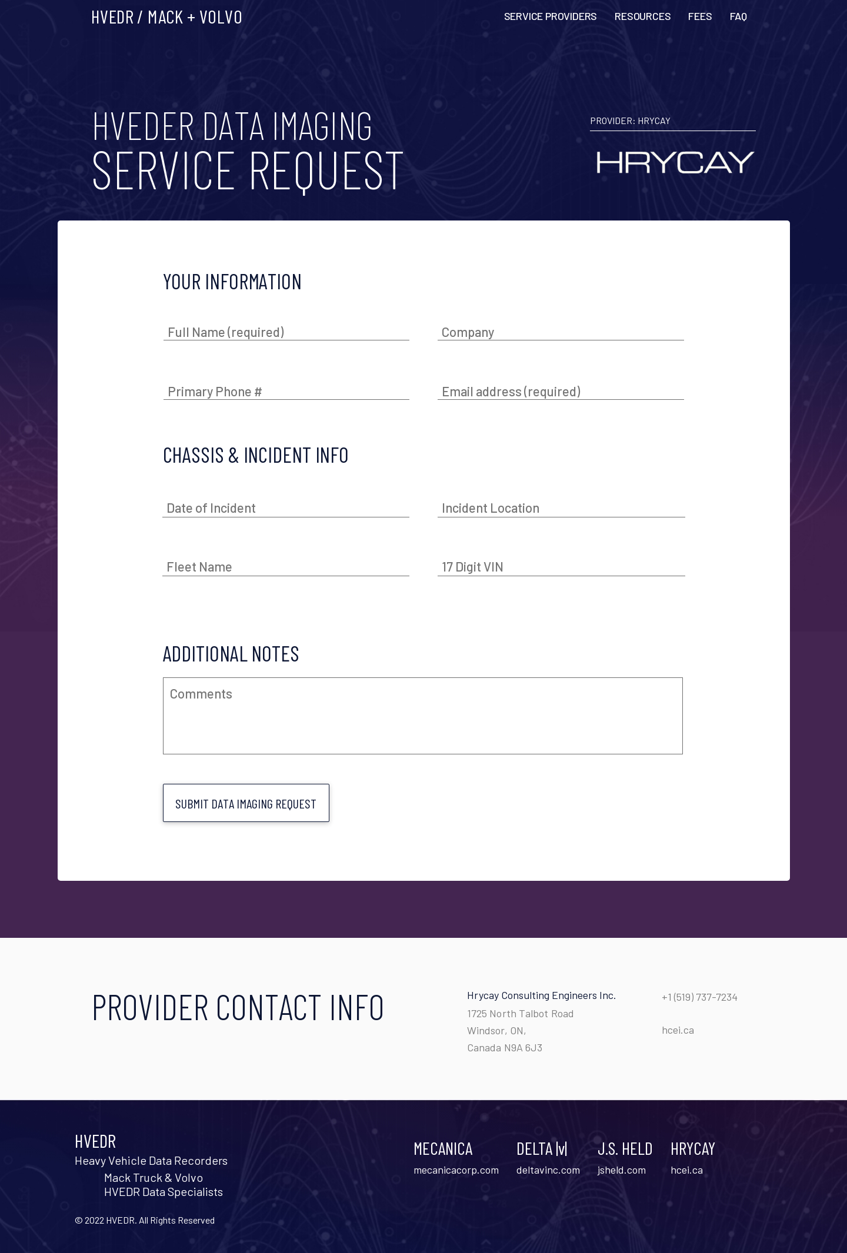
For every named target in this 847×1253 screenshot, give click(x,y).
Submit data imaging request (245, 803)
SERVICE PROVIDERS (551, 15)
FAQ (738, 15)
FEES (700, 15)
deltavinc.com (548, 1169)
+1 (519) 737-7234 (700, 996)
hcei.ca (678, 1029)
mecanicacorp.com (456, 1169)
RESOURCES (643, 15)
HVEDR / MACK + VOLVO (166, 16)
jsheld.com (622, 1169)
